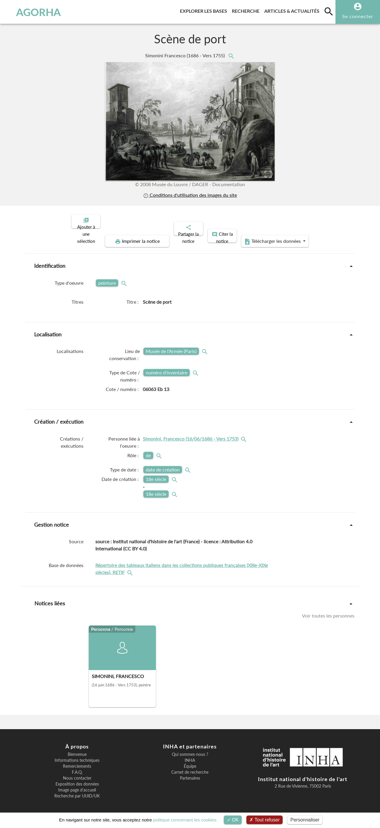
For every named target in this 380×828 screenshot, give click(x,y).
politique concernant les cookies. (185, 819)
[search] (328, 11)
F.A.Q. (77, 767)
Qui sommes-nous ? (190, 749)
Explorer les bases (204, 10)
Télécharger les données (257, 236)
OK (233, 819)
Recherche (247, 10)
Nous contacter (77, 773)
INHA (190, 755)
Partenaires (190, 773)
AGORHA (33, 12)
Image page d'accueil (77, 784)
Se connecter (357, 16)
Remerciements (77, 761)
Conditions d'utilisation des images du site (190, 195)
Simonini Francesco (185, 55)
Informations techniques (77, 755)
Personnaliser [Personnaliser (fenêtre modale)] (304, 819)
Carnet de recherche (189, 767)
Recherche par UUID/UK (77, 790)
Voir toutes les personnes (328, 610)
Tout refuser (264, 819)
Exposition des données (77, 779)
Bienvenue (77, 749)
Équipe (190, 761)
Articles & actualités (293, 10)
